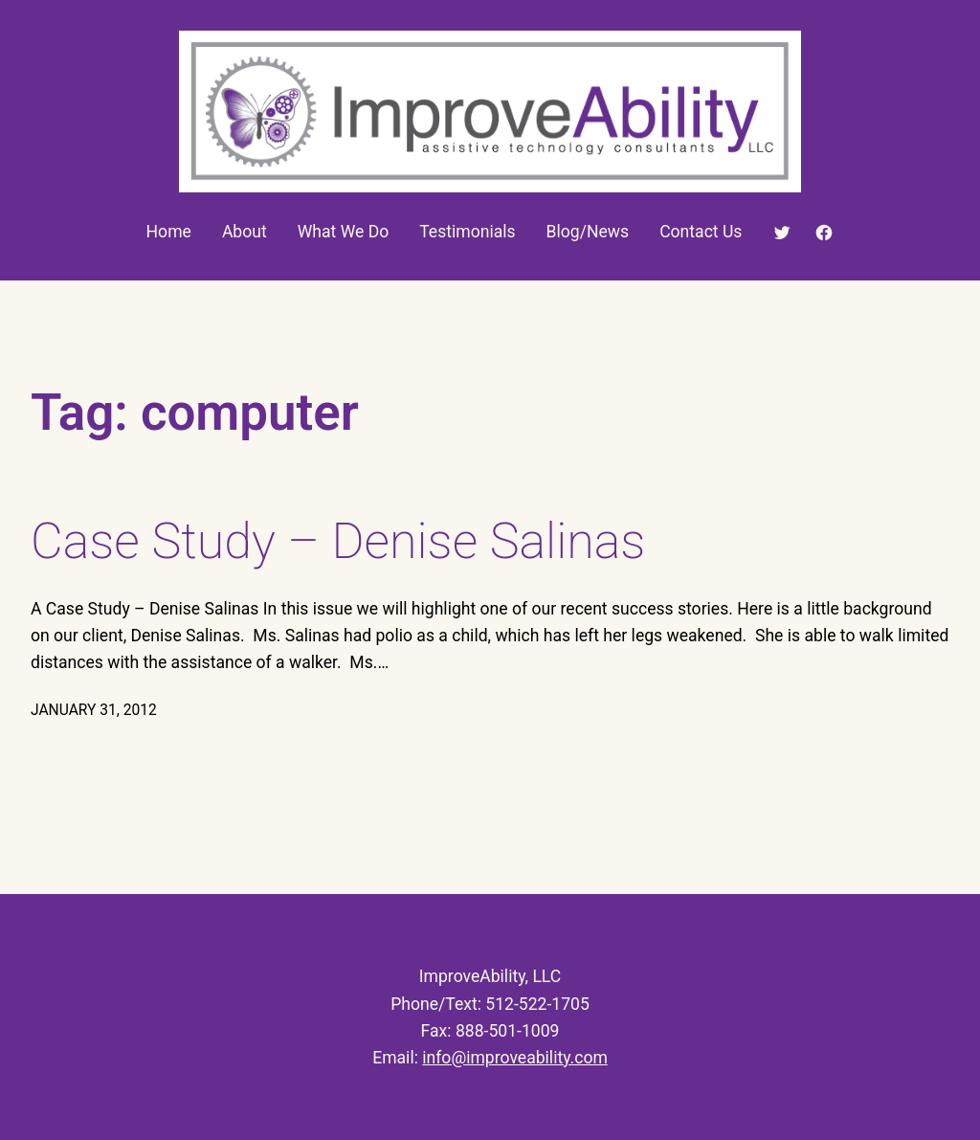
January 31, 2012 (94, 710)
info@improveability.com (515, 1057)
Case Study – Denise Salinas (338, 541)
